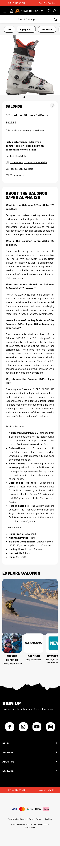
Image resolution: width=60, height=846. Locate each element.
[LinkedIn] (50, 726)
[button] (30, 743)
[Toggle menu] (6, 11)
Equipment (26, 29)
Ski (9, 29)
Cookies (48, 819)
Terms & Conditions (17, 819)
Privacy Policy (35, 819)
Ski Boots (47, 29)
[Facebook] (9, 726)
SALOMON (14, 106)
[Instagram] (23, 726)
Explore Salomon (21, 573)
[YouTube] (36, 726)
